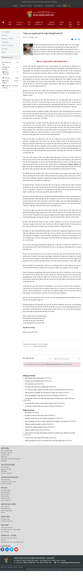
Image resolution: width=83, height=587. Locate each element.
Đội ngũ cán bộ (5, 535)
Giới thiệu (9, 23)
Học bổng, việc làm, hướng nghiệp (10, 545)
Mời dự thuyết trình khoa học (34, 446)
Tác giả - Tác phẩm (7, 45)
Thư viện (3, 556)
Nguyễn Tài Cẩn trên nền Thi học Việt (36, 431)
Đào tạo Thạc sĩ (5, 510)
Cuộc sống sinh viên (6, 543)
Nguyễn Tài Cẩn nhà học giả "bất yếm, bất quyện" (40, 434)
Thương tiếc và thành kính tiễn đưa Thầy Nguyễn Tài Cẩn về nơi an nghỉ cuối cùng (49, 414)
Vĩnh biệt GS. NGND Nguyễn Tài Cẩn (36, 443)
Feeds (15, 583)
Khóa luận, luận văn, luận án (9, 554)
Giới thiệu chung (5, 495)
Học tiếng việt (49, 6)
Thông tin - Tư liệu (26, 6)
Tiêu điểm (4, 49)
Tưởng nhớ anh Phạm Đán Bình (34, 397)
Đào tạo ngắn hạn (6, 516)
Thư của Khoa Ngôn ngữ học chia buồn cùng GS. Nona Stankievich (45, 406)
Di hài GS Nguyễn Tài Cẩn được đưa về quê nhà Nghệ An (42, 411)
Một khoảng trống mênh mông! (34, 394)
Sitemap (9, 583)
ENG (65, 5)
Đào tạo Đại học (5, 508)
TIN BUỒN (28, 428)
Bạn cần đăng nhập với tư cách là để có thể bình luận (48, 380)
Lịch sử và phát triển (6, 467)
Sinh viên (78, 23)
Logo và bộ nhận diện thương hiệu (10, 475)
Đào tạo (29, 23)
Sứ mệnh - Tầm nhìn (7, 469)
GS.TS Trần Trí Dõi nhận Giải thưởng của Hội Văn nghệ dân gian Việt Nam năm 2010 (50, 449)
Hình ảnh (4, 35)
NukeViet (65, 585)
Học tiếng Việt (70, 24)
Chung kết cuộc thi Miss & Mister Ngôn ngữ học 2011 (41, 419)
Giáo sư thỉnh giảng (6, 526)
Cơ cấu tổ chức (5, 471)
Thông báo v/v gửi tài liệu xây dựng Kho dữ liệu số (40, 422)
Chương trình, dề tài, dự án (8, 497)
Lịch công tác (38, 6)
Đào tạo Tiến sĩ (5, 512)
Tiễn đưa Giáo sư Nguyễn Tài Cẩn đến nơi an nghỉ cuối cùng (43, 408)
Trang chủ (3, 583)
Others (4, 52)
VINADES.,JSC (78, 585)
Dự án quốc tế (5, 522)
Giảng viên (61, 23)
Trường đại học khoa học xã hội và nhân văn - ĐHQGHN (39, 2)
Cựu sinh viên (5, 547)
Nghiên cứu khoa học (39, 23)
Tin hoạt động (6, 32)
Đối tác (3, 529)
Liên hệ (15, 6)
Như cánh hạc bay (30, 400)
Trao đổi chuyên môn (7, 537)
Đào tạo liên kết (5, 514)
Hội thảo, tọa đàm (6, 500)
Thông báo (5, 42)
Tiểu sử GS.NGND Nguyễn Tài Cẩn (35, 440)
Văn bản (59, 6)
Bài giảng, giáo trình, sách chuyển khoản (12, 558)
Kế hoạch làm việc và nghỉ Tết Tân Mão (36, 454)
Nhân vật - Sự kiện (7, 38)
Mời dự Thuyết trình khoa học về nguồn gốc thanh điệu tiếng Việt (44, 456)
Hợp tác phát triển (51, 23)
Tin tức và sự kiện (19, 23)
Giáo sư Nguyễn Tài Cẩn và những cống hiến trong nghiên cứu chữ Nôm (46, 437)
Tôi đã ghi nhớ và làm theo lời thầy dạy (36, 403)
